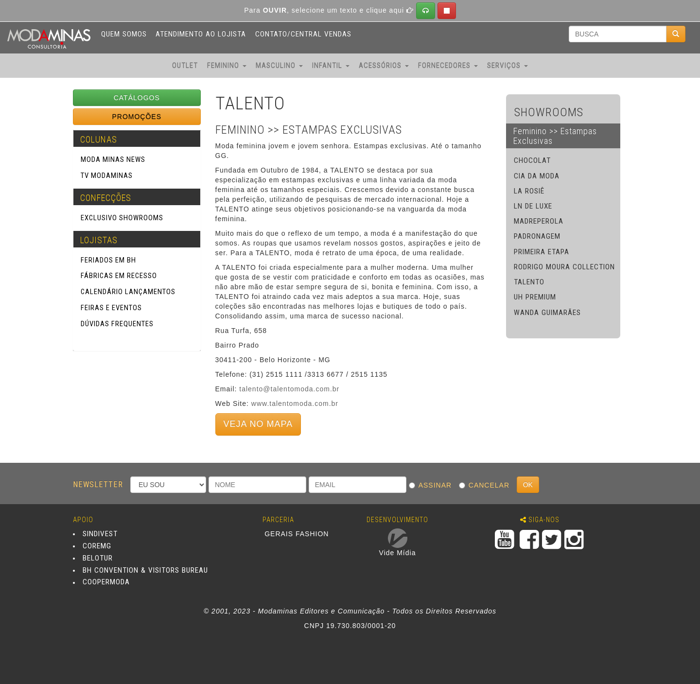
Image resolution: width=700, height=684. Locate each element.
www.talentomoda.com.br (294, 403)
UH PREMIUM (535, 297)
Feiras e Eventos (111, 307)
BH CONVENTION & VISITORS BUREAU (145, 570)
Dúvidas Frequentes (117, 323)
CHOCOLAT (532, 160)
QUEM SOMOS (124, 34)
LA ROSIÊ (529, 191)
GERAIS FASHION (296, 533)
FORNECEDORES (448, 65)
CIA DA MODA (537, 176)
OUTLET (185, 65)
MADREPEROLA (538, 221)
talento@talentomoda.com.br (289, 389)
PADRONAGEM (537, 236)
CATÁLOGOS (137, 98)
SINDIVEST (100, 533)
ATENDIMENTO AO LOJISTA (201, 34)
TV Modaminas (107, 175)
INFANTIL (331, 65)
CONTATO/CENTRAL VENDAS (303, 34)
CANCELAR (486, 485)
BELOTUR (98, 558)
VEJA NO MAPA (258, 424)
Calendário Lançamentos (128, 291)
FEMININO (226, 65)
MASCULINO (279, 65)
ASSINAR (432, 485)
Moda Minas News (113, 159)
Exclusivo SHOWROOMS (122, 217)
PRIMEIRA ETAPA (541, 251)
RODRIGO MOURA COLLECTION (564, 267)
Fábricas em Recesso (119, 275)
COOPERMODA (106, 582)
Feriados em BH (108, 260)
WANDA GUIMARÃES (547, 312)
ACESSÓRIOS (384, 65)
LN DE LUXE (533, 206)
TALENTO (529, 282)
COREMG (97, 546)
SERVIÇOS (507, 65)
